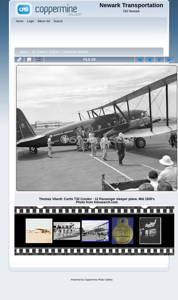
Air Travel (38, 52)
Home (24, 52)
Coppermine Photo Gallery (98, 279)
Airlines (54, 52)
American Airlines (75, 52)
